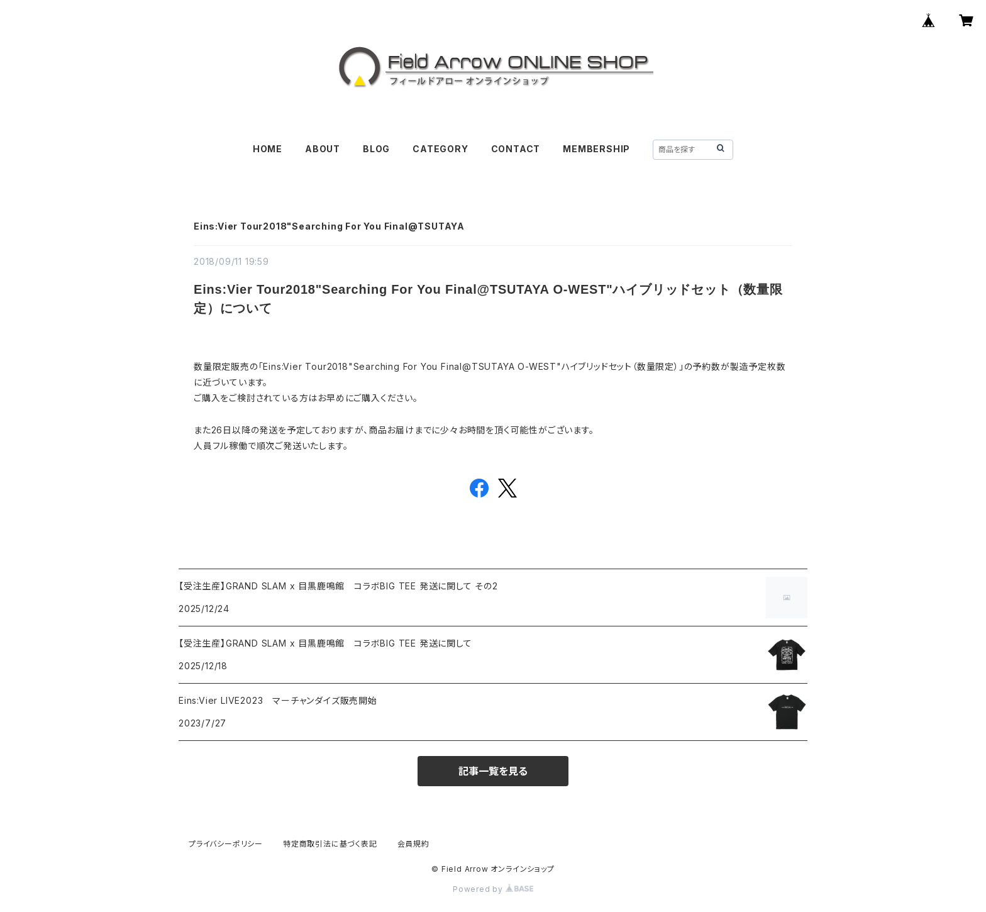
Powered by (493, 889)
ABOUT (322, 148)
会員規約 (413, 843)
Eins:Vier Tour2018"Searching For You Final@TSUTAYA (329, 226)
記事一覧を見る (493, 771)
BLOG (376, 148)
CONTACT (516, 148)
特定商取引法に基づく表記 (330, 843)
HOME (267, 148)
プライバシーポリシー (226, 843)
